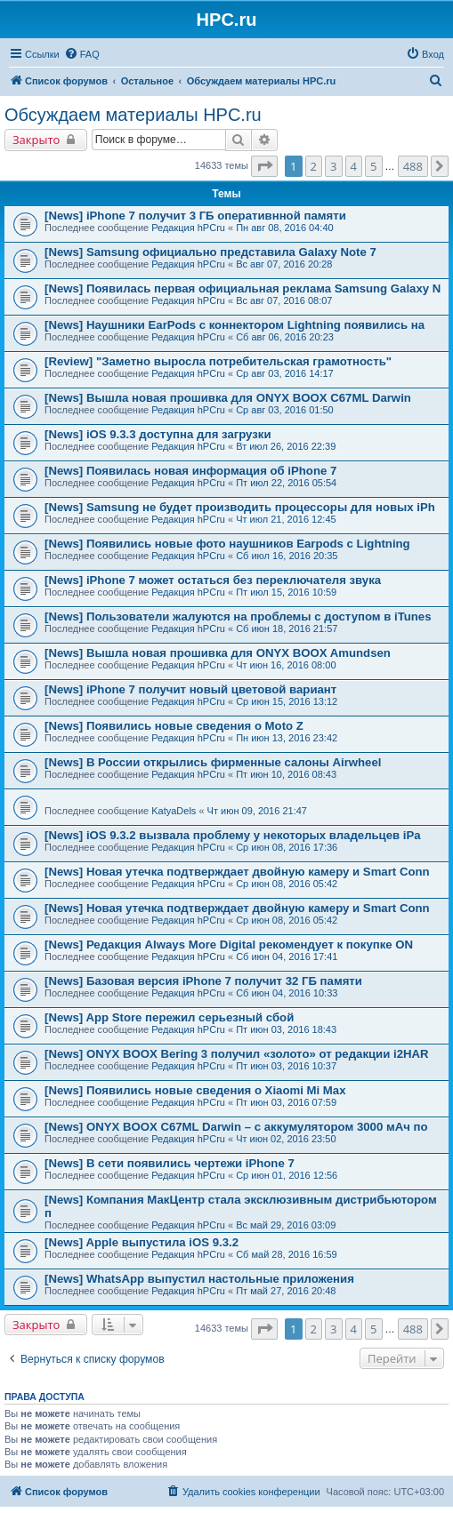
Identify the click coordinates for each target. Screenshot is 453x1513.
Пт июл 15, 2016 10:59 (286, 592)
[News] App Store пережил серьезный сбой (169, 1017)
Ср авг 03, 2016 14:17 (285, 373)
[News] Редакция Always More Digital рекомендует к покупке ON (228, 944)
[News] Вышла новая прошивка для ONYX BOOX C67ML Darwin (227, 397)
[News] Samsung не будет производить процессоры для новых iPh (239, 507)
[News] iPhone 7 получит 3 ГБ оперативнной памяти (195, 215)
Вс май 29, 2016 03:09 (286, 1225)
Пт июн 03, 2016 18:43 (286, 1029)
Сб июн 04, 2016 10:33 (286, 993)
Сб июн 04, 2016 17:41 (286, 956)
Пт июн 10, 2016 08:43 (286, 774)
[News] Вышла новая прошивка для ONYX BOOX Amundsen (217, 653)
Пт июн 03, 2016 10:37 (286, 1066)
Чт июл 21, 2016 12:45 (286, 519)
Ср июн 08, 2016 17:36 (286, 847)
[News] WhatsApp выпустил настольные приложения (199, 1278)
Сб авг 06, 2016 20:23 (285, 337)
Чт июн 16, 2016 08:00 (286, 665)
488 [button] (413, 166)
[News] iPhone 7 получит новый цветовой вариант (190, 689)
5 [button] (373, 166)
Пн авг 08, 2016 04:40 (284, 227)
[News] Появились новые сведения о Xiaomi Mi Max (194, 1090)
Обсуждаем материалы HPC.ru (133, 114)
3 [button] (333, 166)
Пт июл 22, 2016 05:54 (286, 482)
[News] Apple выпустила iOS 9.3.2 (141, 1242)
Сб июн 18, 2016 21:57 (286, 628)
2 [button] (314, 166)
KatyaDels (173, 810)
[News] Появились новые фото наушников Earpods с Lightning (227, 543)
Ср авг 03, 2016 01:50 (285, 409)
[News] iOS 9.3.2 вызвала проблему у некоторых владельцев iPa (232, 835)
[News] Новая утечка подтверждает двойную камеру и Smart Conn (237, 871)
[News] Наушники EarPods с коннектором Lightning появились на (234, 325)
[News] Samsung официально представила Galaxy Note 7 (210, 252)
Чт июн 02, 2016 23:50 (286, 1138)
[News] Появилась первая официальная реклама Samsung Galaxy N (242, 288)
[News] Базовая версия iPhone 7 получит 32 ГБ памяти (203, 981)
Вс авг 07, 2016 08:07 (284, 300)
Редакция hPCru (188, 227)
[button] (264, 166)
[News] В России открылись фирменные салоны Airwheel (212, 762)
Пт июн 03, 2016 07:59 (286, 1102)
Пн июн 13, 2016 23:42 (286, 737)
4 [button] (354, 166)
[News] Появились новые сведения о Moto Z (173, 725)
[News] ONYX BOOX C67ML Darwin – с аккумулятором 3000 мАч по (236, 1126)
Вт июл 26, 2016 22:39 (286, 446)
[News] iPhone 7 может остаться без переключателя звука (212, 580)
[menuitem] (82, 54)
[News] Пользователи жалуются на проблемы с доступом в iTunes (238, 616)
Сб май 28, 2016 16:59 (286, 1254)
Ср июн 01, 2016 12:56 (286, 1175)
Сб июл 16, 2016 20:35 (286, 555)
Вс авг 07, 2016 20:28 (284, 264)
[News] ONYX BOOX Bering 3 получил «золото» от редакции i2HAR (236, 1054)
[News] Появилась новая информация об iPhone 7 (190, 470)
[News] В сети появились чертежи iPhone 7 (169, 1163)
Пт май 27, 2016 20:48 (286, 1290)
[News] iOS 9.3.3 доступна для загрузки (157, 434)
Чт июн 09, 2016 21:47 (257, 810)
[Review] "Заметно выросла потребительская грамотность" (218, 361)
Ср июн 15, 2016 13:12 (286, 701)
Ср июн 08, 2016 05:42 (286, 883)
